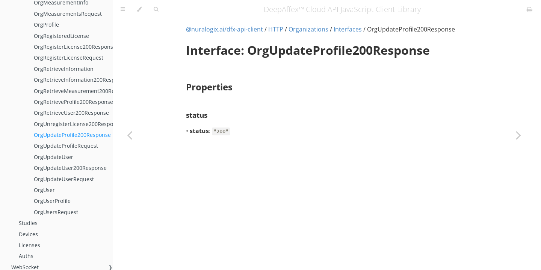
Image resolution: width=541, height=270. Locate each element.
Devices (28, 234)
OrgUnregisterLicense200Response (78, 124)
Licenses (29, 245)
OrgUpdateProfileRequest (66, 145)
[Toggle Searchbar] (156, 9)
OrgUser (44, 190)
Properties (209, 87)
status (196, 115)
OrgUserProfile (52, 200)
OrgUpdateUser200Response (70, 167)
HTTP (275, 29)
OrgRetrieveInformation (64, 68)
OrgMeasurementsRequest (68, 13)
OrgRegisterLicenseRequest (68, 57)
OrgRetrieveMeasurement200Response (83, 90)
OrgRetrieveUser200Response (71, 112)
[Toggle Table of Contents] (123, 9)
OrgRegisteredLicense (61, 35)
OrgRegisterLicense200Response (75, 46)
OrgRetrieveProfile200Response (73, 101)
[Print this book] (529, 9)
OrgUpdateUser (53, 156)
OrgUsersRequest (56, 212)
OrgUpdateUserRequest (64, 179)
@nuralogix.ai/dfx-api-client (224, 29)
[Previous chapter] (130, 135)
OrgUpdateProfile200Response (72, 134)
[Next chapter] (518, 135)
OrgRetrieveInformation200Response (80, 79)
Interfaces (348, 29)
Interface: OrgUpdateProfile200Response (308, 50)
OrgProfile (46, 24)
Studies (28, 222)
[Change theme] (139, 9)
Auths (26, 256)
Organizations (308, 29)
